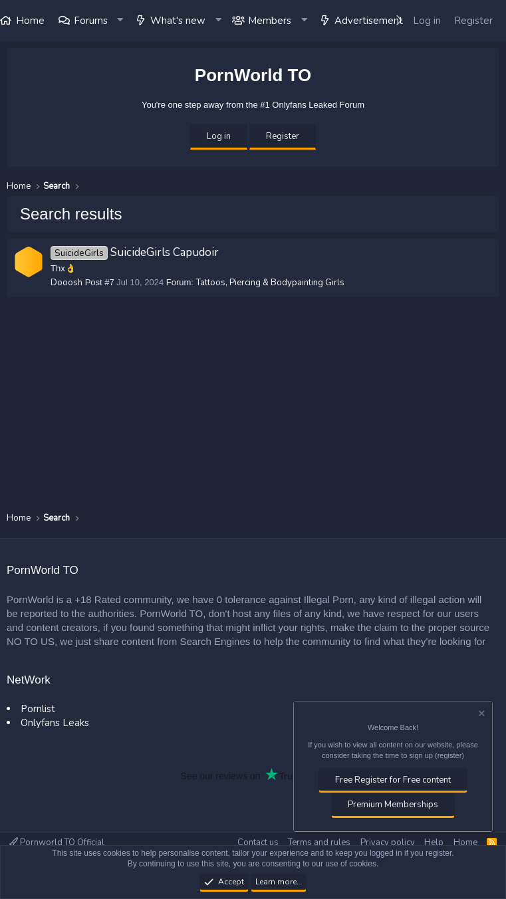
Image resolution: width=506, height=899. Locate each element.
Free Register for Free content (393, 780)
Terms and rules (319, 842)
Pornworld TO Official (56, 842)
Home (465, 842)
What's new (177, 20)
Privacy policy (387, 842)
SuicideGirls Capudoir (135, 252)
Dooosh (66, 283)
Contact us (258, 842)
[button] (121, 20)
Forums (91, 20)
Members (269, 20)
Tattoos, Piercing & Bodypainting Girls (270, 283)
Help (433, 842)
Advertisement (368, 20)
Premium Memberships (393, 805)
